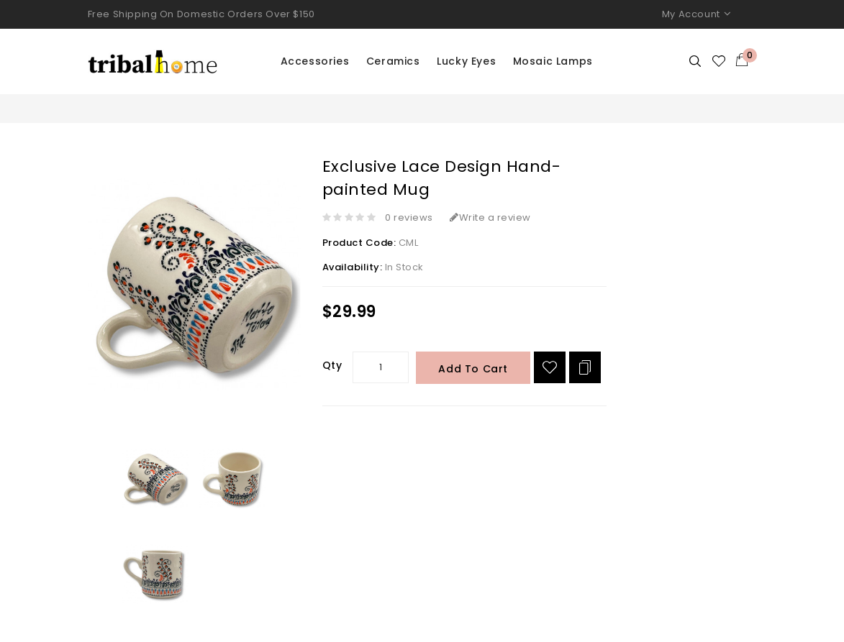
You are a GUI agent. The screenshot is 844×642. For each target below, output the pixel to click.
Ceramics (393, 61)
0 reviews (409, 217)
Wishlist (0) (719, 61)
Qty (332, 365)
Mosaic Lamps (553, 61)
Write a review (490, 217)
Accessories (315, 61)
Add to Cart (473, 369)
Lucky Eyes (466, 61)
